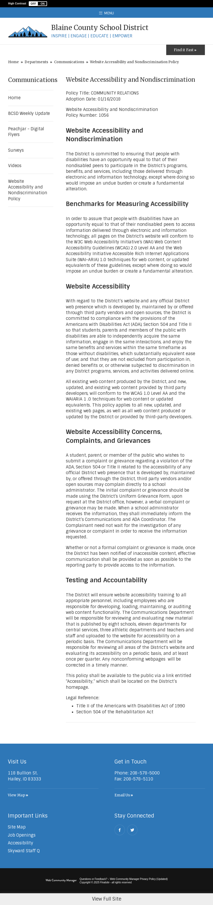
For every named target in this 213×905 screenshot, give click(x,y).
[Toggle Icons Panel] (185, 50)
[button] (38, 3)
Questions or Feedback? (93, 879)
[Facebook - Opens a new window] (119, 830)
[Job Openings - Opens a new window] (22, 835)
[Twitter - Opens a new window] (132, 830)
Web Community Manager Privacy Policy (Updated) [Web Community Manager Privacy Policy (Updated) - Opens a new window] (139, 879)
